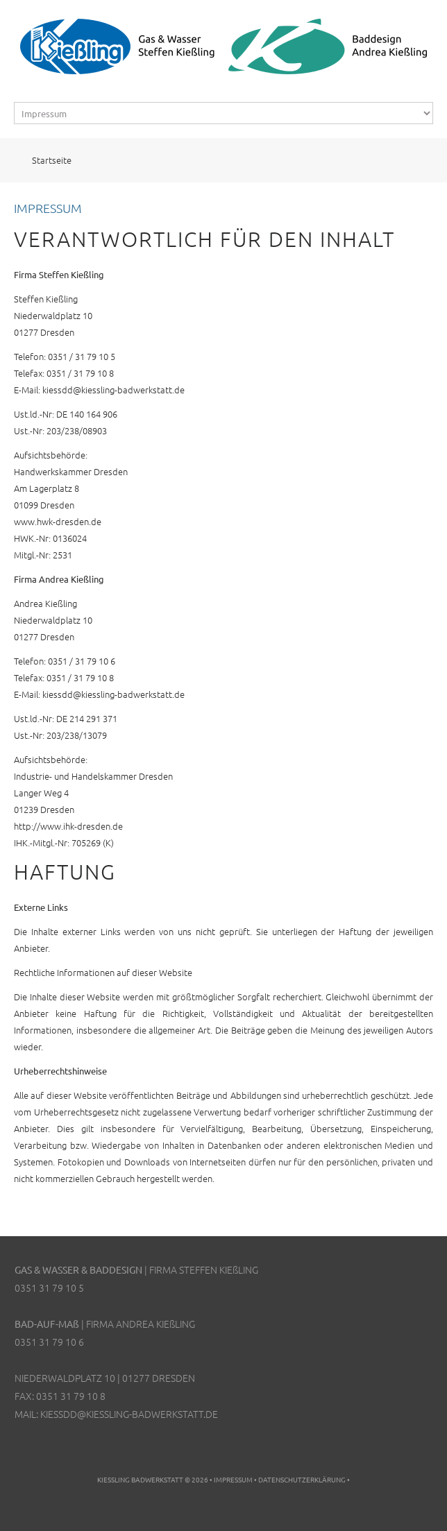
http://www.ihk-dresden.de (68, 825)
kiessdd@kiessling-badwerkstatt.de (113, 389)
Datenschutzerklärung (302, 1479)
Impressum (233, 1479)
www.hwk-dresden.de (57, 521)
